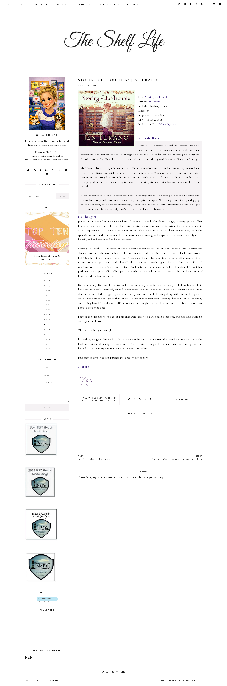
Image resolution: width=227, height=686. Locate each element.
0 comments (181, 399)
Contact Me (84, 4)
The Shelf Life (176, 680)
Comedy (112, 398)
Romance (110, 400)
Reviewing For (109, 4)
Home (9, 4)
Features (133, 4)
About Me (41, 4)
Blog (24, 4)
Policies (61, 4)
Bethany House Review (93, 398)
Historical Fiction (93, 400)
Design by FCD (194, 680)
